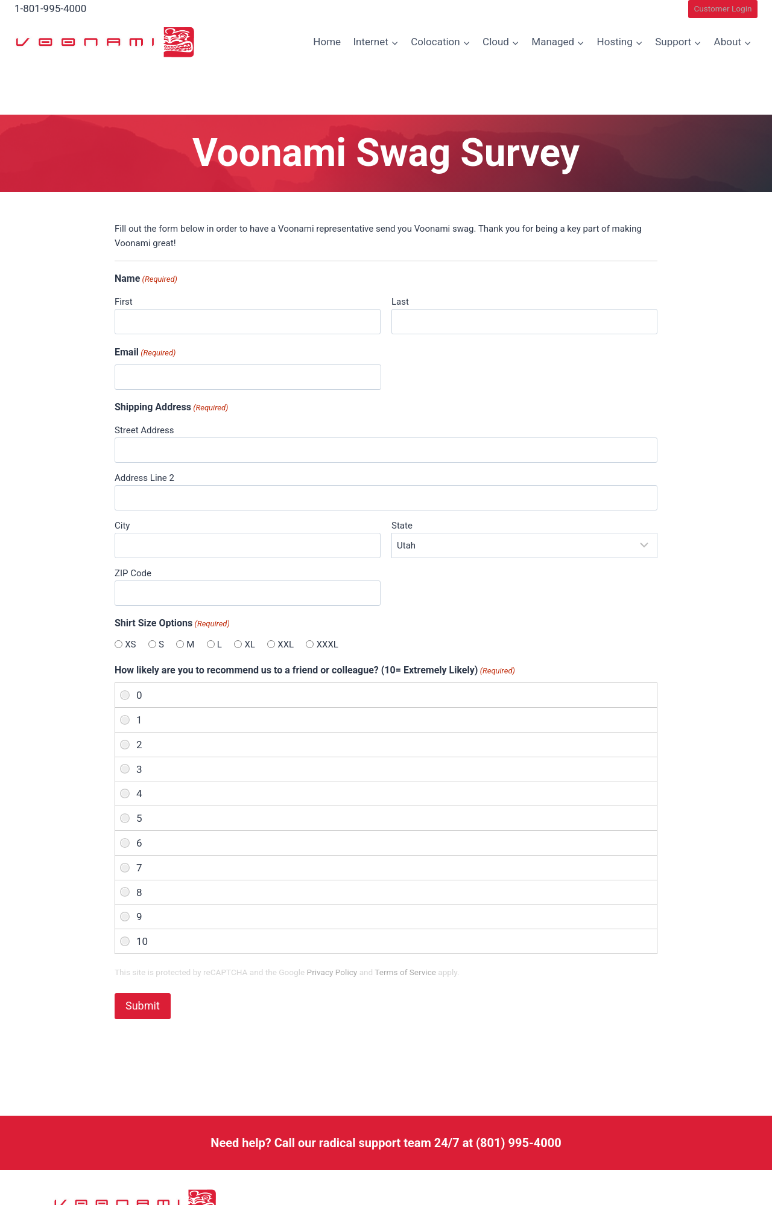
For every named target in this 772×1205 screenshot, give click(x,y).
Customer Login (722, 8)
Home (327, 42)
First (124, 301)
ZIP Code (133, 573)
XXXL (327, 644)
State (402, 525)
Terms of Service (405, 972)
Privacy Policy (332, 972)
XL (249, 644)
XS (130, 644)
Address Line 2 (144, 477)
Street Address (144, 430)
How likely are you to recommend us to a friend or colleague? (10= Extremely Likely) (315, 671)
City (122, 525)
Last (400, 301)
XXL (285, 644)
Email (145, 353)
